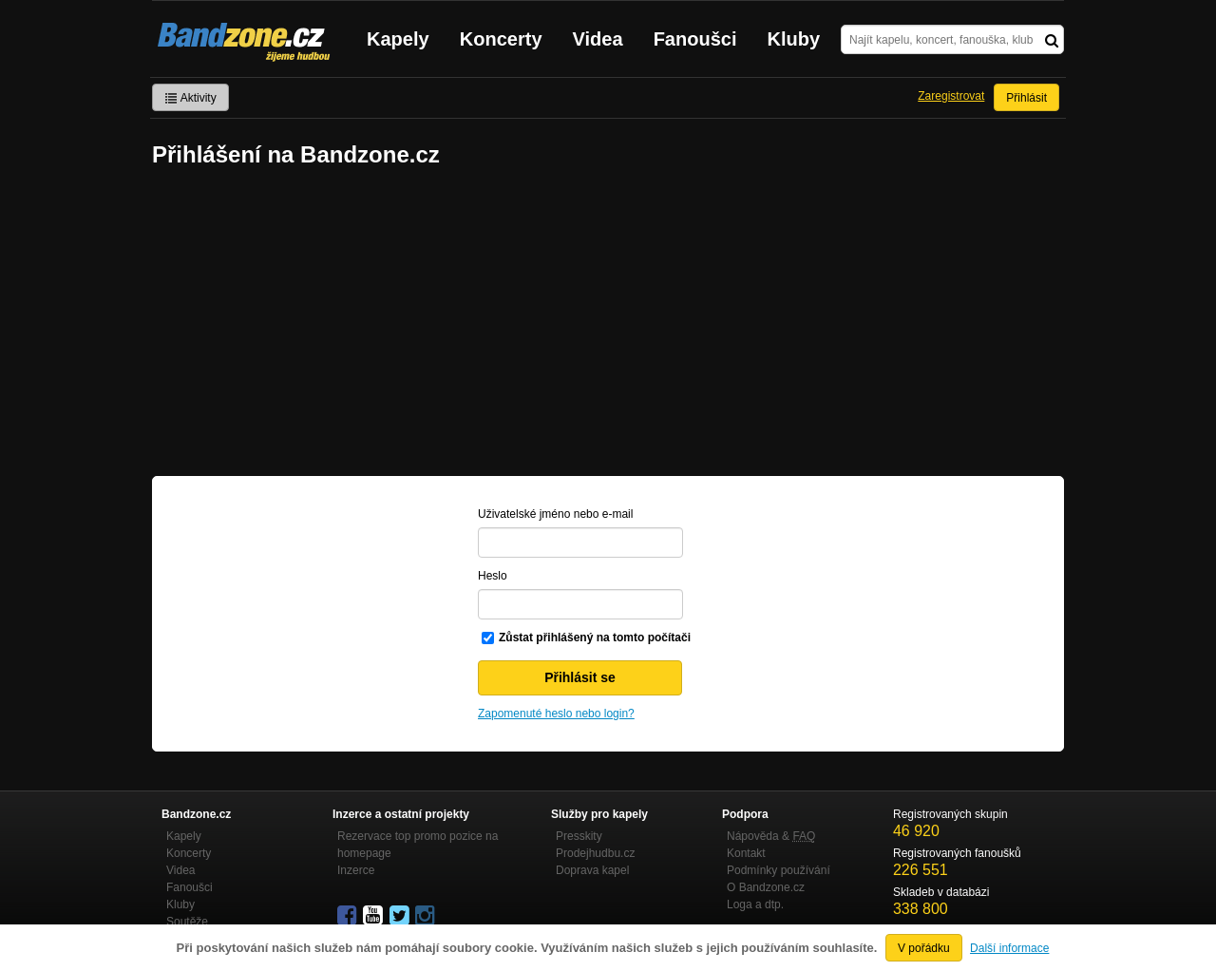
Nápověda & (771, 836)
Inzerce (355, 870)
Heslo (492, 575)
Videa (598, 39)
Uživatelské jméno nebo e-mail (555, 514)
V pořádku (924, 948)
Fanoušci (695, 39)
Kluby (794, 39)
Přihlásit (1026, 98)
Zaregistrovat (951, 96)
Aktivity (190, 98)
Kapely (398, 39)
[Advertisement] (608, 324)
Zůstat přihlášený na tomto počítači (595, 637)
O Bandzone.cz (766, 887)
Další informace (1009, 948)
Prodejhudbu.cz (595, 853)
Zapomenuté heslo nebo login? (556, 713)
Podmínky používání (778, 870)
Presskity (579, 836)
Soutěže (187, 921)
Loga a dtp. (755, 904)
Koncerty (501, 39)
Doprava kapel (592, 870)
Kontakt (746, 853)
